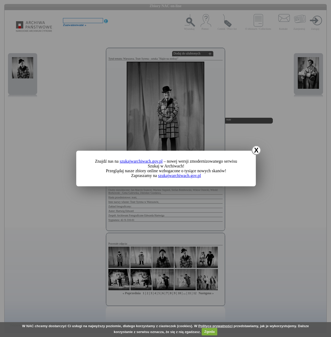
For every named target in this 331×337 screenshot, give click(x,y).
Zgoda (209, 332)
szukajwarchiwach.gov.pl (141, 161)
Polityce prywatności (215, 326)
